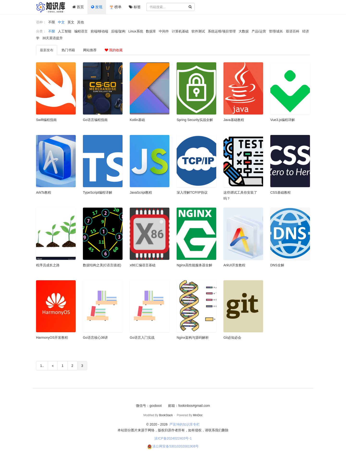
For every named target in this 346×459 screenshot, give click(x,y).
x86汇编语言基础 (142, 265)
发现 (96, 7)
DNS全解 (277, 265)
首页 (78, 7)
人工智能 (64, 31)
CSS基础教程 (280, 192)
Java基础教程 (233, 120)
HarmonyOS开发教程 (52, 337)
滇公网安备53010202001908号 (175, 446)
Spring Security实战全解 (195, 120)
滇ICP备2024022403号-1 (173, 438)
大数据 (244, 31)
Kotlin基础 (137, 120)
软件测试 (198, 31)
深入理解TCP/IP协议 (192, 192)
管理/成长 (276, 31)
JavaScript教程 (141, 192)
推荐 (90, 50)
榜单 (116, 7)
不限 (51, 22)
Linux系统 (135, 31)
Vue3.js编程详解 (282, 120)
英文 (71, 22)
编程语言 (81, 31)
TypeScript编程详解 (97, 192)
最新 (46, 50)
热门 (68, 50)
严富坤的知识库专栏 (184, 424)
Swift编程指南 (46, 120)
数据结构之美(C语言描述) (102, 265)
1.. (42, 366)
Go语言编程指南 (95, 120)
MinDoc (198, 415)
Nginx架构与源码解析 (193, 337)
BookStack (166, 415)
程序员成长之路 (48, 265)
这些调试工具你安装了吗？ (240, 195)
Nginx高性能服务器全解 (194, 265)
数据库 (151, 31)
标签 (135, 7)
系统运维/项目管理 (222, 31)
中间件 (164, 31)
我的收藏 (114, 50)
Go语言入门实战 (142, 337)
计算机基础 (180, 31)
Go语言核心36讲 (95, 337)
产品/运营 (259, 31)
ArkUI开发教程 (234, 265)
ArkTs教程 (43, 192)
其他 (80, 22)
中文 (61, 22)
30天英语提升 (52, 38)
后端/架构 (118, 31)
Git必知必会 (232, 337)
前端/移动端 (99, 31)
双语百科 (292, 31)
